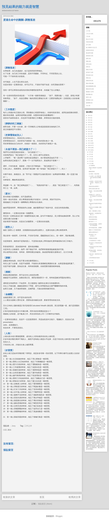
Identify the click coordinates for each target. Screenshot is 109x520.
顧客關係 (88, 102)
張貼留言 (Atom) (45, 504)
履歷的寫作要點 (93, 217)
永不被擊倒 (92, 165)
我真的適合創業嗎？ (94, 186)
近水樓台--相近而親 (94, 174)
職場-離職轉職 (89, 86)
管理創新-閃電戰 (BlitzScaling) (97, 343)
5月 (90, 161)
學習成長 (88, 75)
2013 (89, 136)
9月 (90, 152)
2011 (89, 140)
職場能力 (88, 91)
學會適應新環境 (93, 219)
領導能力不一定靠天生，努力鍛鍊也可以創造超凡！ (95, 196)
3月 (90, 260)
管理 (87, 64)
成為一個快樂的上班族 (95, 211)
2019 (89, 122)
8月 (90, 154)
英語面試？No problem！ (92, 235)
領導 (87, 66)
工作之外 (28, 426)
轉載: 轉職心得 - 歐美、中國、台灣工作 (99, 416)
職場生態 (88, 89)
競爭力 (87, 97)
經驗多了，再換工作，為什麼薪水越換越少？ (99, 362)
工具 (87, 36)
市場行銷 (88, 42)
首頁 (42, 497)
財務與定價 (89, 50)
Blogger (59, 516)
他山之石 (88, 39)
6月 (90, 159)
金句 (87, 44)
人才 (87, 31)
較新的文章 (9, 497)
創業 (87, 58)
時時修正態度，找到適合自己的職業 (95, 251)
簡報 (87, 78)
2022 (89, 120)
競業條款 (88, 100)
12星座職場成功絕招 (94, 257)
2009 (89, 145)
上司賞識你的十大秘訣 (95, 240)
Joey (87, 105)
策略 (87, 61)
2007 (89, 150)
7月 (90, 156)
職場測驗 (88, 94)
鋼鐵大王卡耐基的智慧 (95, 230)
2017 (89, 127)
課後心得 (88, 69)
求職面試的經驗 (93, 238)
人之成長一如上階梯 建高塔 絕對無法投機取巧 (95, 177)
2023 (89, 117)
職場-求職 (88, 83)
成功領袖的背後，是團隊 (95, 227)
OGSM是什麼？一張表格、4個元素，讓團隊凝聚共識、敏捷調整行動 (99, 293)
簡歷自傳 (88, 80)
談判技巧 (88, 72)
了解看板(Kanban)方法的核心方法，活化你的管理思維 (99, 399)
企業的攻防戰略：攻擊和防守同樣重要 (95, 224)
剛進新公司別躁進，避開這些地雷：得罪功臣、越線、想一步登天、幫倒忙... (95, 274)
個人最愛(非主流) (90, 47)
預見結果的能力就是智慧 (20, 7)
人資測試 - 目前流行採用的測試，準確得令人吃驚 (95, 183)
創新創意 (88, 55)
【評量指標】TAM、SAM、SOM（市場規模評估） (99, 313)
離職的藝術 (92, 171)
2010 (89, 143)
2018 (89, 124)
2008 (89, 147)
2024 (89, 115)
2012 (89, 138)
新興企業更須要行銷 (94, 188)
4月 (90, 163)
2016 (89, 129)
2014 (89, 134)
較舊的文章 (75, 497)
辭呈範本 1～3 (92, 221)
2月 (90, 263)
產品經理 (88, 53)
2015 (89, 131)
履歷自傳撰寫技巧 (93, 232)
